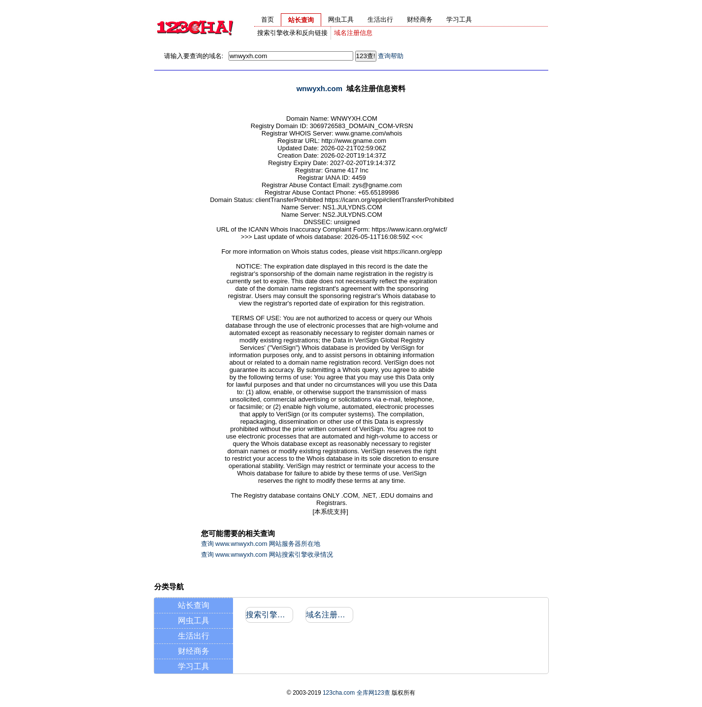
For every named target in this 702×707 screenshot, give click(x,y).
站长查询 (193, 605)
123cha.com (339, 692)
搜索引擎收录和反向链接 (292, 32)
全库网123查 (373, 692)
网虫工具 (193, 620)
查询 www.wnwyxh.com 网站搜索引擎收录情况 (267, 554)
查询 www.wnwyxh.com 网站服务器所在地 (261, 543)
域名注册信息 (353, 32)
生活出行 (193, 636)
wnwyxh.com (319, 88)
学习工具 (193, 666)
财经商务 (193, 651)
